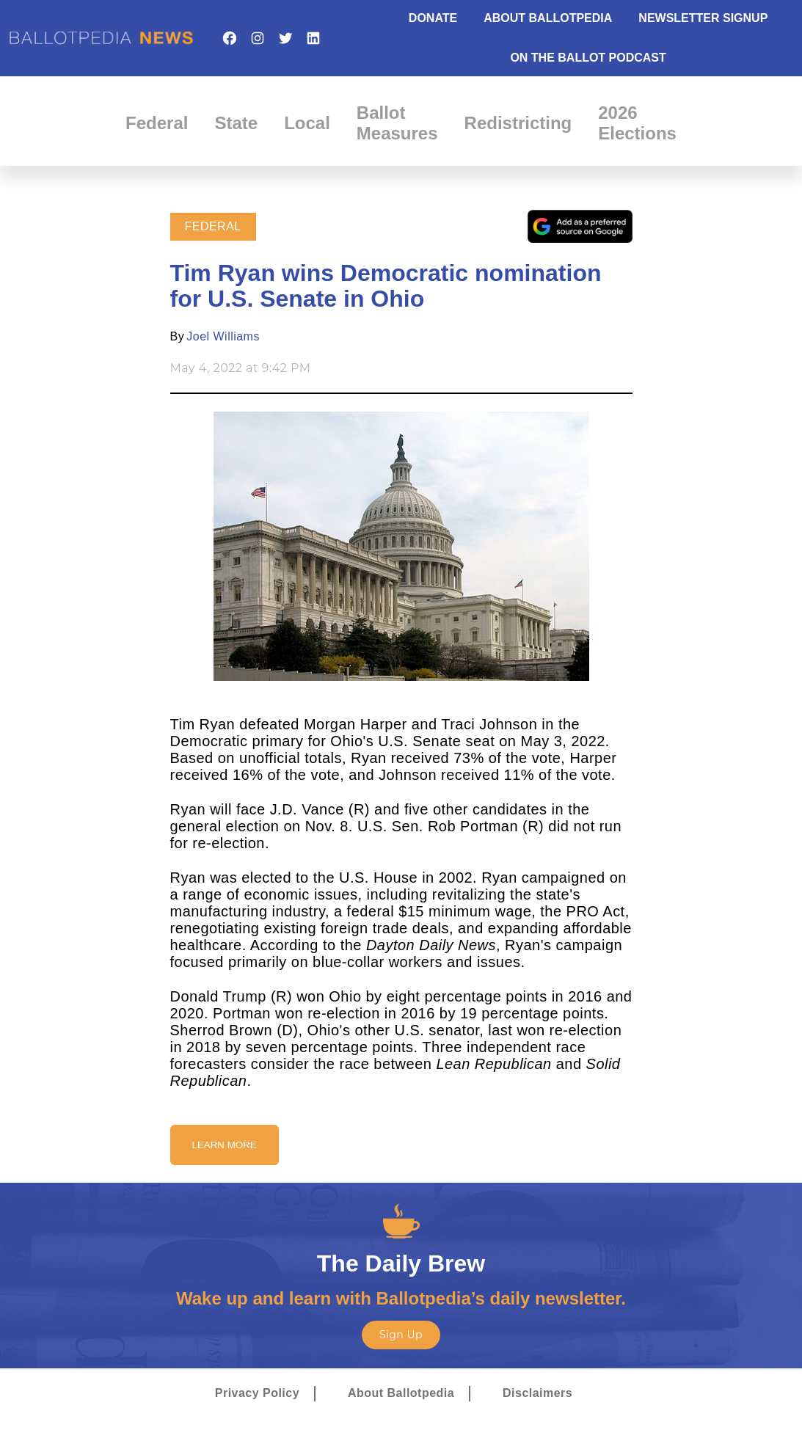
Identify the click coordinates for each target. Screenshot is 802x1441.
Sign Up (401, 1334)
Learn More (224, 1144)
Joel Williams (223, 336)
